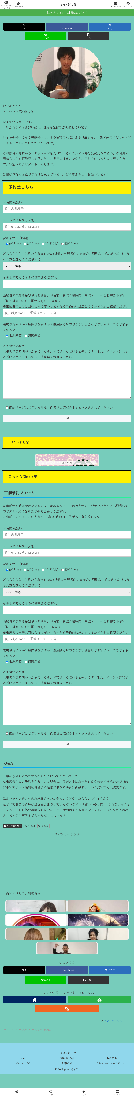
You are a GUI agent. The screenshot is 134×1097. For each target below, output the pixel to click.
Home (23, 1072)
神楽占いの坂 (67, 1072)
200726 (43, 839)
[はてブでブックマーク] (110, 27)
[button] (88, 36)
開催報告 (67, 1077)
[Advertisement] (67, 875)
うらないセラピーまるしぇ (110, 1077)
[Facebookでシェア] (67, 27)
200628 (30, 839)
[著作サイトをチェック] (34, 1013)
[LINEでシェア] (45, 36)
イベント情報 (23, 1077)
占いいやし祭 (67, 4)
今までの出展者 (12, 839)
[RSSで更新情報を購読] (67, 1022)
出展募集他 (111, 1072)
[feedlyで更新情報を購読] (99, 1013)
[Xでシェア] (24, 27)
